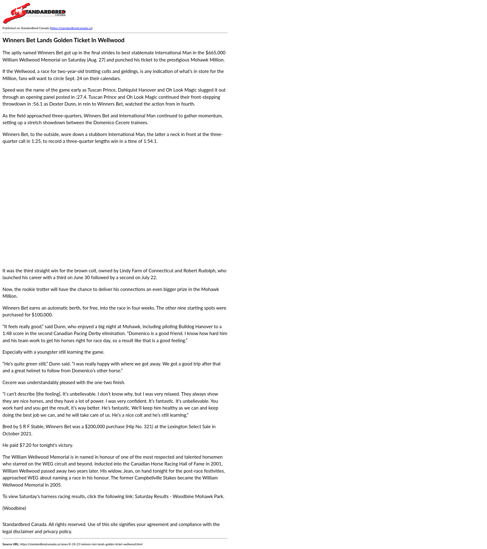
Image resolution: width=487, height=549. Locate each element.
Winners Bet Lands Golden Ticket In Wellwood (63, 39)
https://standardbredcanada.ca (71, 28)
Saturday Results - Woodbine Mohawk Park (179, 496)
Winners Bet (58, 426)
